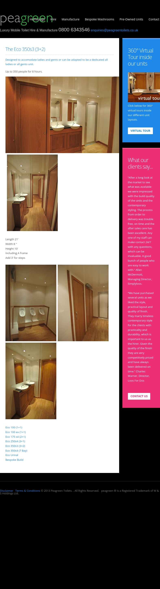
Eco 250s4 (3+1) (15, 441)
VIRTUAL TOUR (140, 131)
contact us (139, 396)
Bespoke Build (14, 460)
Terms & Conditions (27, 490)
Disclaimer (6, 490)
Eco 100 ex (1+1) (15, 432)
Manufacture (70, 19)
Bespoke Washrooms (99, 19)
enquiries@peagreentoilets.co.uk (114, 30)
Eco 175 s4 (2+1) (15, 437)
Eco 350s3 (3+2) (15, 446)
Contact (154, 19)
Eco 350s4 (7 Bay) (16, 450)
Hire (53, 19)
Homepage (37, 19)
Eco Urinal (11, 455)
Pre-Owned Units (131, 19)
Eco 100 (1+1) (13, 427)
